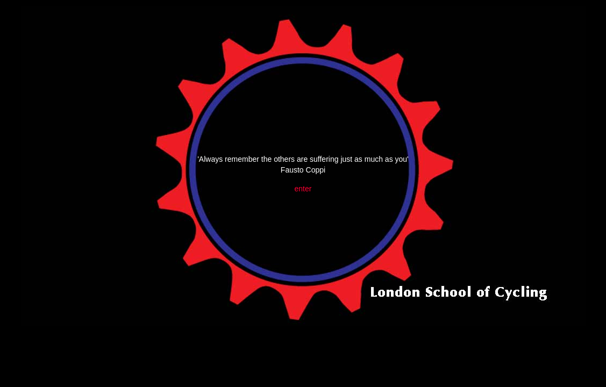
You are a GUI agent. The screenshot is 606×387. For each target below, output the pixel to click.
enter (303, 188)
